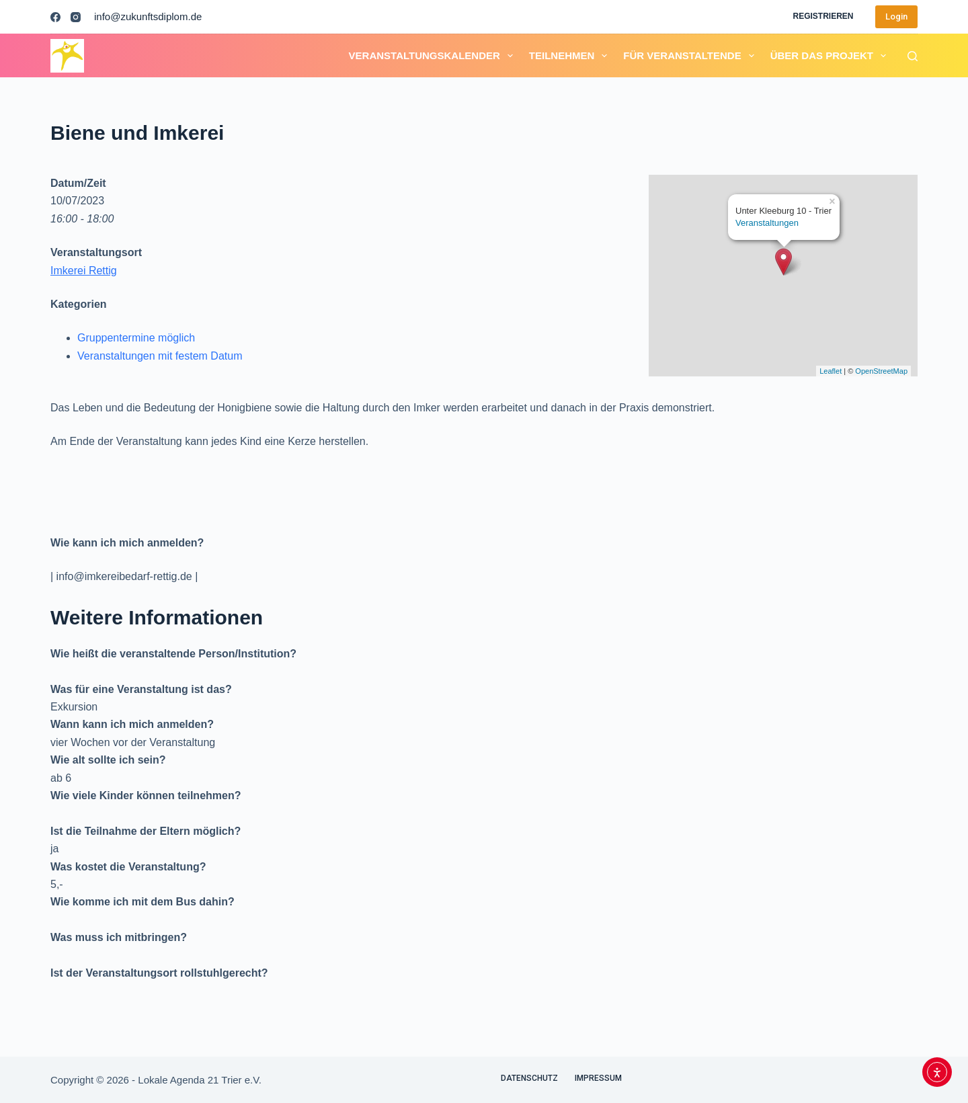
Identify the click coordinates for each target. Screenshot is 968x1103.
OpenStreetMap (881, 371)
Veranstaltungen (767, 223)
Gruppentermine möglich (136, 337)
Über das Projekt (830, 56)
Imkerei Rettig (83, 270)
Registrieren (823, 16)
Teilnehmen (571, 56)
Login (896, 16)
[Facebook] (55, 17)
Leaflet (830, 371)
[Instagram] (76, 17)
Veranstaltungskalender (433, 56)
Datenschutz (529, 1078)
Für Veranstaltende (691, 56)
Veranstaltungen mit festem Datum (159, 356)
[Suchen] (913, 56)
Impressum (598, 1078)
